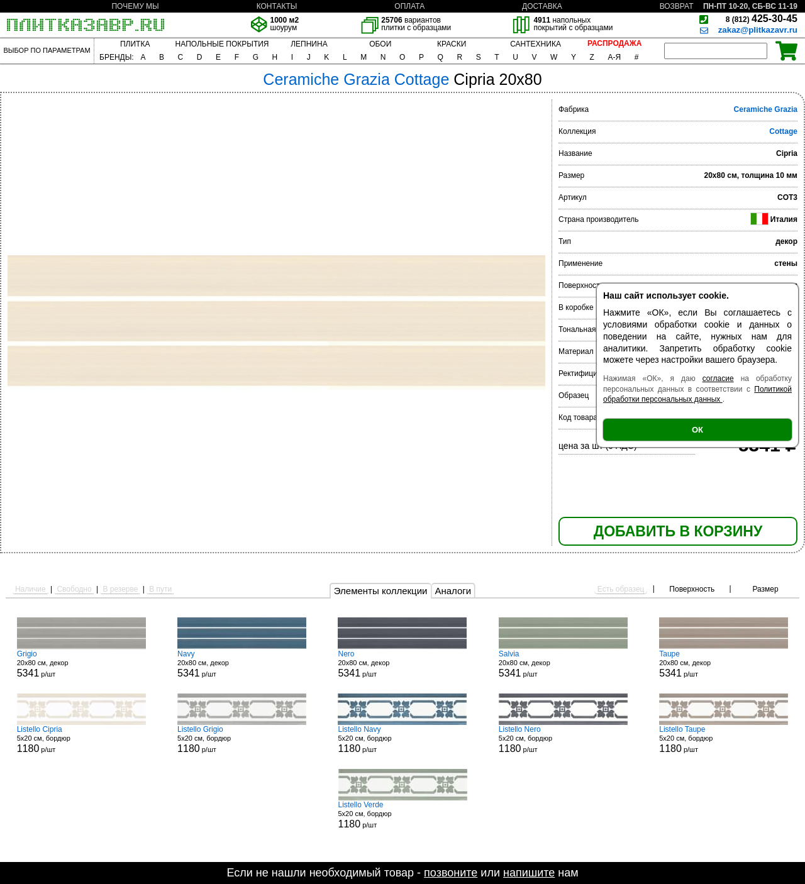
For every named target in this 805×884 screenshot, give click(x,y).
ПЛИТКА (135, 44)
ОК (697, 429)
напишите (529, 872)
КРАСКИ (451, 44)
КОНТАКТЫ (277, 6)
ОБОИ (380, 44)
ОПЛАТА (409, 6)
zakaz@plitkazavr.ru (757, 30)
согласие (718, 378)
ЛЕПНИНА (309, 44)
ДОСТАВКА (542, 6)
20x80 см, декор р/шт (81, 663)
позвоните (450, 872)
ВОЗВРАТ (677, 6)
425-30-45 (761, 18)
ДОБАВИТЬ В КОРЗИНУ (678, 531)
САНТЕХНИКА (535, 44)
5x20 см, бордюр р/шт (81, 739)
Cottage (783, 131)
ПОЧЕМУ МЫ (134, 6)
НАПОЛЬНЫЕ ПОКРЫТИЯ (222, 44)
